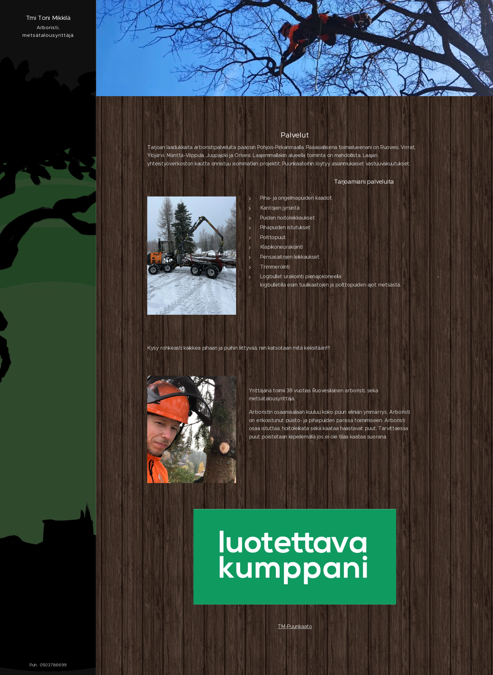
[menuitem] (48, 329)
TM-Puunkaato (294, 626)
